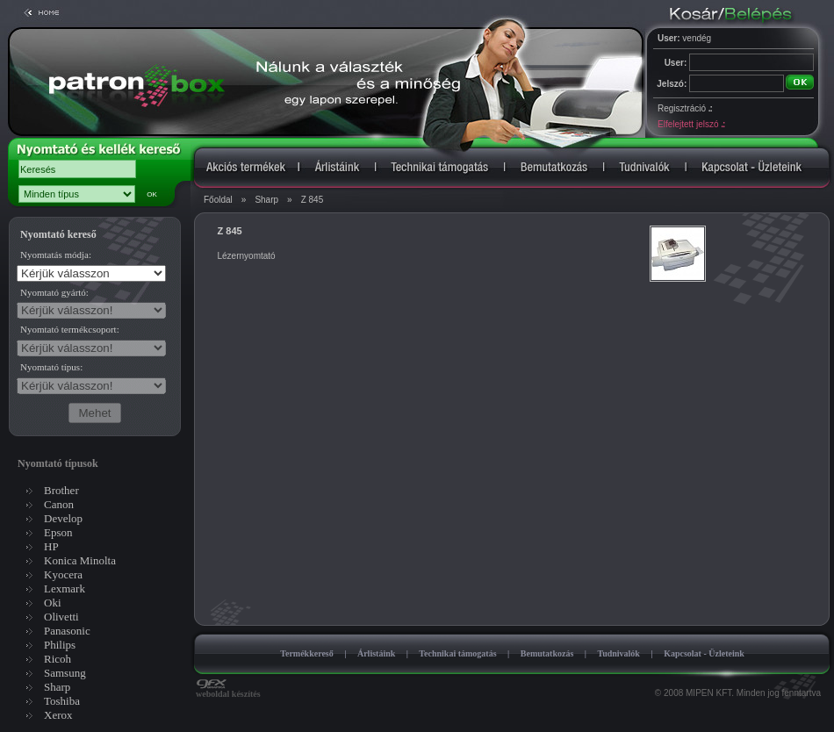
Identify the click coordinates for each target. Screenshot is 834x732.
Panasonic (67, 630)
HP (51, 546)
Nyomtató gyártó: (54, 292)
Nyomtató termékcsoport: (69, 329)
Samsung (65, 672)
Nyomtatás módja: (55, 254)
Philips (59, 644)
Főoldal (218, 200)
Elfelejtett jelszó (691, 124)
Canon (59, 504)
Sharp (266, 200)
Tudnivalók (618, 653)
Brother (61, 490)
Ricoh (57, 658)
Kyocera (63, 574)
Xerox (58, 714)
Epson (58, 532)
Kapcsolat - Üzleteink (704, 653)
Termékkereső (307, 653)
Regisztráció (685, 108)
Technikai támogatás (457, 653)
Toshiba (62, 700)
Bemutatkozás (547, 653)
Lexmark (64, 588)
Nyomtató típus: (51, 367)
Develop (63, 518)
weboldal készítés (228, 690)
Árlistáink (376, 653)
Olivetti (61, 616)
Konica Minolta (80, 560)
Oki (52, 602)
